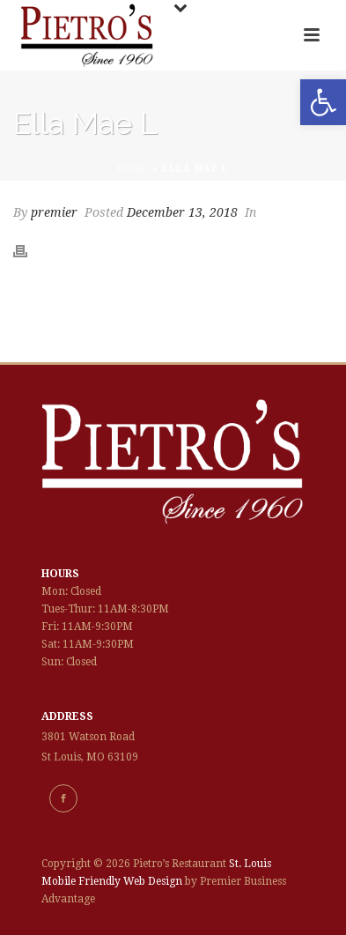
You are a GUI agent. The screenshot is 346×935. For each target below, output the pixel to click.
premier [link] (54, 212)
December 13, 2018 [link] (182, 212)
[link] (323, 102)
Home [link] (133, 169)
